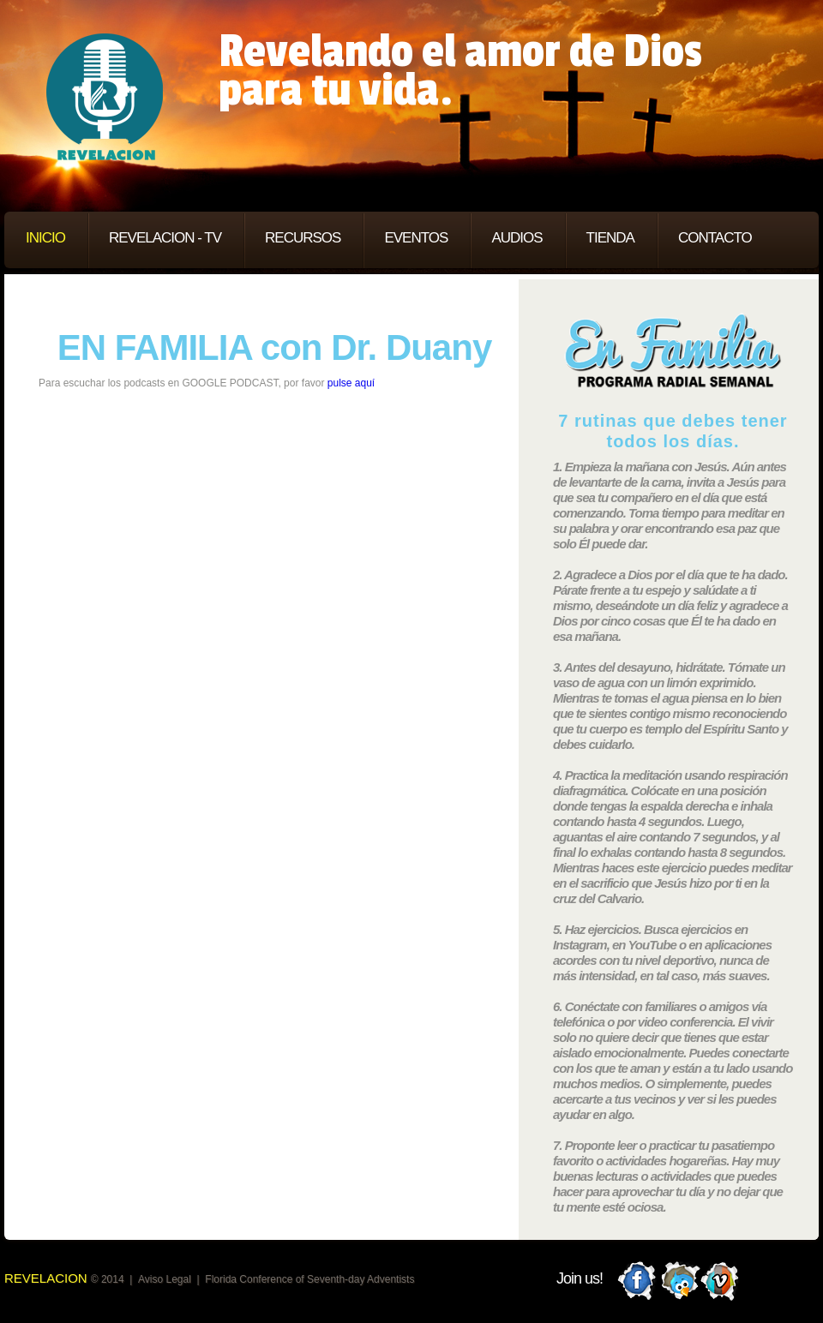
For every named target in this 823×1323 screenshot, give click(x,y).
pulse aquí (351, 383)
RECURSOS (302, 238)
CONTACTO (715, 238)
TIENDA (610, 238)
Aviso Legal (164, 1279)
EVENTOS (416, 238)
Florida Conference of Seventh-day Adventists (309, 1279)
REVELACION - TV (165, 238)
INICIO (45, 238)
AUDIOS (516, 238)
